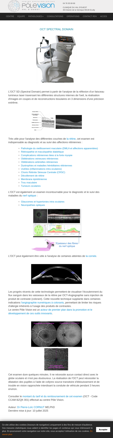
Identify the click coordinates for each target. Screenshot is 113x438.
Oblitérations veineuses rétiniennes (39, 158)
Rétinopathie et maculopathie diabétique (42, 151)
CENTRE (10, 16)
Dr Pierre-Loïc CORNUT (31, 407)
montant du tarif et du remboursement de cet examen (52, 396)
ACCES (103, 16)
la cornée (91, 256)
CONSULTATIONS (55, 16)
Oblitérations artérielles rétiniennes (39, 162)
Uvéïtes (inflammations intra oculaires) (41, 169)
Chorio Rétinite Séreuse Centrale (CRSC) (43, 172)
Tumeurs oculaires (31, 186)
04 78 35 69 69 (69, 3)
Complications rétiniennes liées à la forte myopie (46, 155)
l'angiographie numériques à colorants (42, 302)
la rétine (71, 138)
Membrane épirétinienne (34, 179)
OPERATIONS (73, 16)
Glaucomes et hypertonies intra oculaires (42, 201)
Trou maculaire (29, 182)
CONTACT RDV (90, 16)
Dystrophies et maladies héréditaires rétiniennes (46, 165)
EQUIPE (21, 16)
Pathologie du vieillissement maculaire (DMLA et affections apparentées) (59, 148)
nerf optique (29, 195)
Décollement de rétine (32, 175)
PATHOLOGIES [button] (36, 16)
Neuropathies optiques (33, 205)
